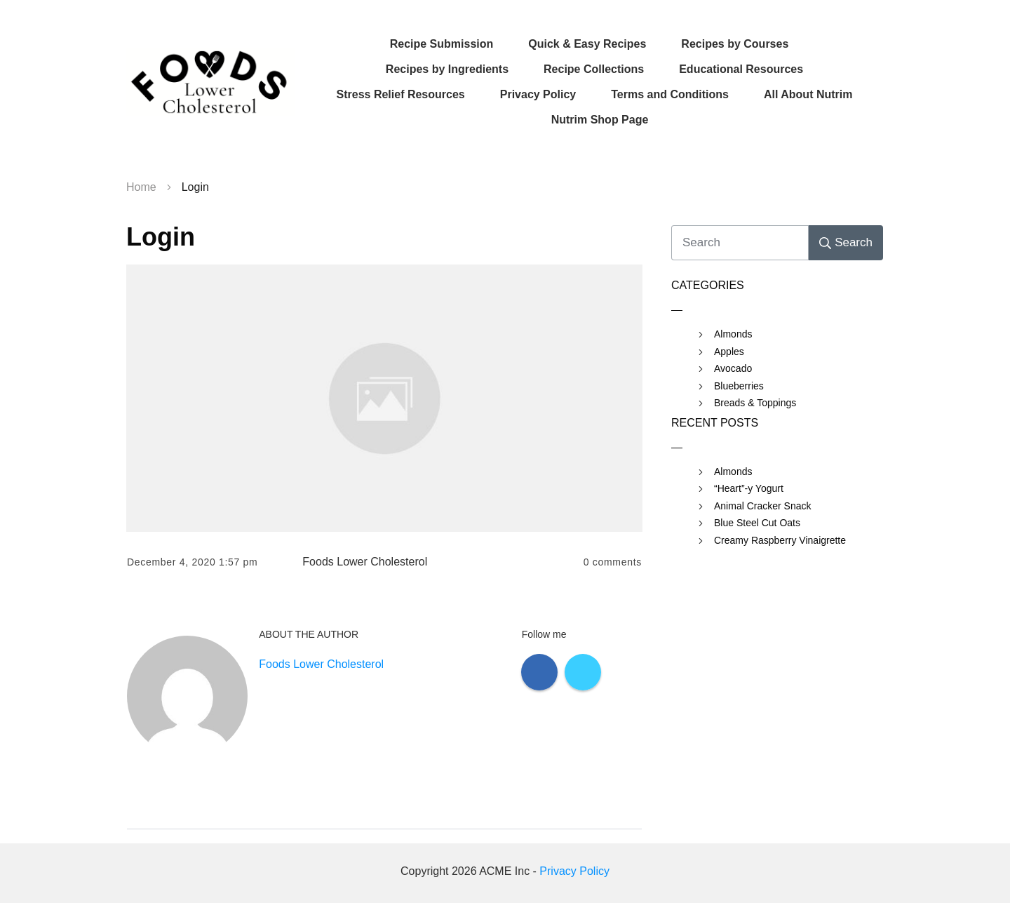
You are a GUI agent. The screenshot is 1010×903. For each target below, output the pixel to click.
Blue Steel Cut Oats (757, 522)
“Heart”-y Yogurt (748, 488)
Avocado (733, 368)
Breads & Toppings (755, 402)
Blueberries (739, 386)
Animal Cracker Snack (763, 505)
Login (160, 236)
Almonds (733, 334)
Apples (729, 351)
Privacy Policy (574, 871)
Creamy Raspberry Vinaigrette (780, 540)
